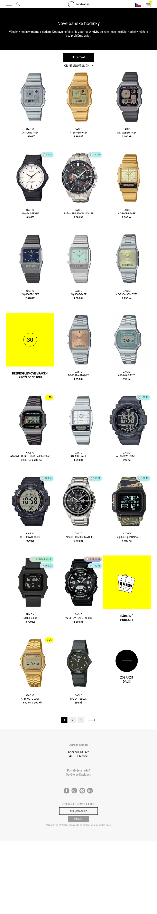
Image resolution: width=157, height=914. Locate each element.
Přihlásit (79, 819)
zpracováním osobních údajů (97, 825)
